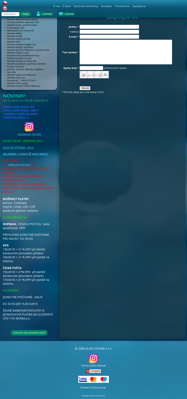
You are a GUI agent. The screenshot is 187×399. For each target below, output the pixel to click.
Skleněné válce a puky (16, 83)
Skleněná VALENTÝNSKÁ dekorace (22, 86)
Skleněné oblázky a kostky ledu (20, 61)
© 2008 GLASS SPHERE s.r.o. (93, 348)
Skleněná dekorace (14, 77)
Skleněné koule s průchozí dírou (20, 25)
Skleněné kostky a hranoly (18, 58)
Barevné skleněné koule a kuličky (21, 19)
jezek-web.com (100, 396)
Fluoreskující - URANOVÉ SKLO (20, 80)
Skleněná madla (13, 36)
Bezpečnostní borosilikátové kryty (21, 55)
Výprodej (10, 72)
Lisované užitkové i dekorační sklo (21, 22)
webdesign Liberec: (88, 396)
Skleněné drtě (12, 41)
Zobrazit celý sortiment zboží (29, 332)
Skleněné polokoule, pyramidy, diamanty (25, 63)
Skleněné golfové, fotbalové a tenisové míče (26, 50)
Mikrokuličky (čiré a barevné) (19, 30)
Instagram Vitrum (29, 132)
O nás (56, 6)
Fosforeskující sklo (14, 27)
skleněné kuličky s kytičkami (18, 47)
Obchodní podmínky (85, 6)
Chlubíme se (122, 6)
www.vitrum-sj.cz (19, 164)
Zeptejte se (139, 6)
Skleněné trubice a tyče (16, 52)
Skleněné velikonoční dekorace (20, 74)
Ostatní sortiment (14, 66)
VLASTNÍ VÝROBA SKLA (18, 148)
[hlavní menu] (99, 6)
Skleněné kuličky (13, 33)
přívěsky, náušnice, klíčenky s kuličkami (24, 69)
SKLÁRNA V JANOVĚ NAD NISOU (25, 154)
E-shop (66, 6)
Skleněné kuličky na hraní (17, 38)
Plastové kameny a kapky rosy (20, 44)
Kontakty (106, 6)
